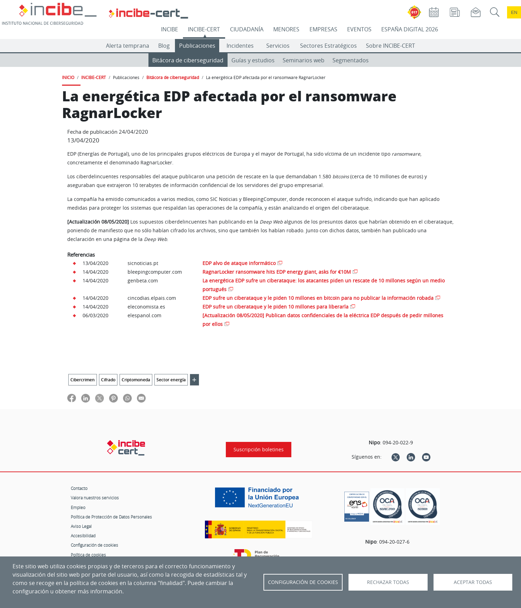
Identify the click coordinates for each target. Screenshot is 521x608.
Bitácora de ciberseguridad (187, 60)
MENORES (286, 29)
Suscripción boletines (258, 449)
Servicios (278, 45)
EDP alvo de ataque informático (239, 263)
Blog (164, 45)
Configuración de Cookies (303, 582)
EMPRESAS (323, 29)
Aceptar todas (473, 582)
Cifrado (108, 380)
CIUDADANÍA (246, 29)
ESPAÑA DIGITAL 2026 (409, 29)
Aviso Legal (81, 526)
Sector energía (171, 380)
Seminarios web (303, 60)
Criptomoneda (136, 380)
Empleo (78, 507)
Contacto (79, 488)
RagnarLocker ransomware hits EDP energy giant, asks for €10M (276, 271)
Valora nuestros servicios (95, 497)
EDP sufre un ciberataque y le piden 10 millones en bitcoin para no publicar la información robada (318, 298)
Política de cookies (88, 555)
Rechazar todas (388, 582)
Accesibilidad (83, 535)
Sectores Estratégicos (328, 45)
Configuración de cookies (94, 545)
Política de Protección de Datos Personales (111, 517)
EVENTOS (359, 29)
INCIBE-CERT (204, 29)
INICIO (68, 77)
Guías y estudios (253, 60)
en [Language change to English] (514, 12)
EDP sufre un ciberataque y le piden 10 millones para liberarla (275, 306)
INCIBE (169, 29)
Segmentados (350, 60)
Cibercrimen (82, 380)
